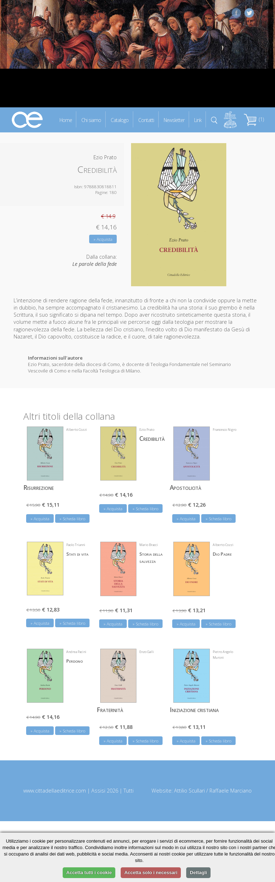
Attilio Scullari (189, 790)
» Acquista (102, 239)
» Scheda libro (72, 518)
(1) (254, 119)
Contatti (146, 119)
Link (198, 119)
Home (65, 119)
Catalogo (120, 119)
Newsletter (174, 119)
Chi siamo (91, 119)
